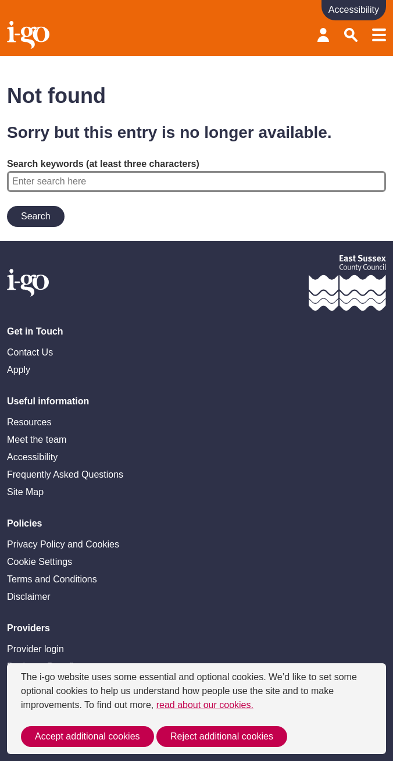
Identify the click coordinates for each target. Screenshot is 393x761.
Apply (18, 370)
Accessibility (32, 457)
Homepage (29, 35)
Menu (379, 35)
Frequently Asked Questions (65, 474)
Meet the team (36, 439)
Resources (29, 422)
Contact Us (30, 352)
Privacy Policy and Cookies (63, 544)
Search (351, 35)
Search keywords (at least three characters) (196, 175)
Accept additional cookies (87, 736)
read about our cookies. (204, 705)
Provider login (323, 35)
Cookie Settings (39, 562)
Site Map (25, 492)
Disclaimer (29, 597)
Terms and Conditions (52, 579)
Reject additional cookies (221, 736)
